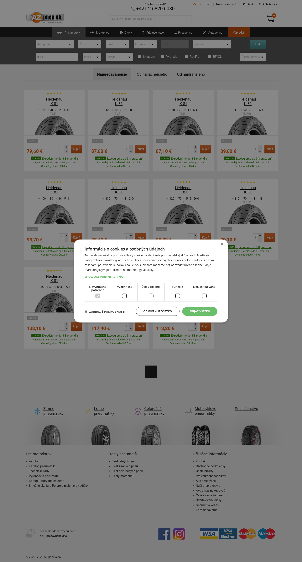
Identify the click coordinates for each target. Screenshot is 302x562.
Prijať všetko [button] (200, 311)
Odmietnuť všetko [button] (157, 311)
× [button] (221, 244)
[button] (151, 276)
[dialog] (151, 281)
